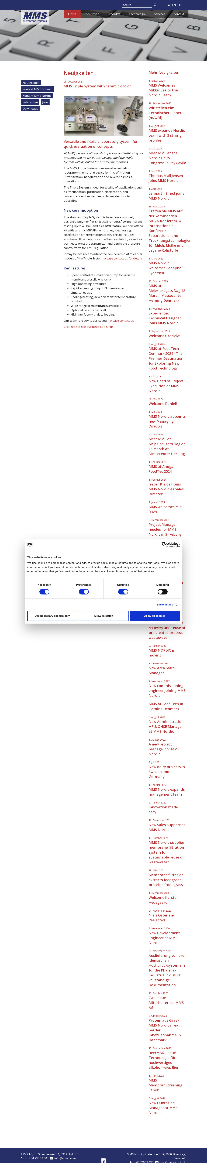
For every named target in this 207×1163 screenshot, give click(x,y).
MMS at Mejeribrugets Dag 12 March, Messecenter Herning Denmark (167, 293)
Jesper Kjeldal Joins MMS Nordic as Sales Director (166, 489)
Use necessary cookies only (52, 615)
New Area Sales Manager (162, 670)
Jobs (45, 102)
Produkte (114, 14)
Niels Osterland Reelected (162, 917)
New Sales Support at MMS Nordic (167, 827)
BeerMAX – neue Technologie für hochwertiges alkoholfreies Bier (164, 1060)
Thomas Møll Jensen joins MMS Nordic (166, 178)
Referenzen (30, 102)
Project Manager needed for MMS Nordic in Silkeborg (165, 529)
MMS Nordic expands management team (167, 792)
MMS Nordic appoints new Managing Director (167, 421)
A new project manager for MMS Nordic (164, 749)
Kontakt (179, 14)
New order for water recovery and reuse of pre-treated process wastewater (167, 630)
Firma (72, 14)
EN (174, 5)
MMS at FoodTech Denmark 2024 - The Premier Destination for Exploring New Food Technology (166, 358)
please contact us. (122, 321)
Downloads (30, 109)
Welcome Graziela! (164, 335)
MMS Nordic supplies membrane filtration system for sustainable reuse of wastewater (167, 852)
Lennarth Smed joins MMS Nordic (166, 196)
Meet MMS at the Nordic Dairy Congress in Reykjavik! (167, 158)
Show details (165, 604)
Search (155, 5)
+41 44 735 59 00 (36, 1158)
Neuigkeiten (31, 83)
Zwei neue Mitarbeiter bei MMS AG (166, 1002)
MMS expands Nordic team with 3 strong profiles (167, 135)
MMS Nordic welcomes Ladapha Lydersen (165, 268)
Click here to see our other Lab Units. (89, 327)
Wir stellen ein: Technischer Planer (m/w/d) (165, 112)
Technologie (137, 14)
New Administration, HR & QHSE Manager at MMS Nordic (166, 726)
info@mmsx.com (65, 1158)
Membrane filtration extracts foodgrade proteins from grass (166, 880)
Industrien (92, 14)
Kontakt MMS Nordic (37, 96)
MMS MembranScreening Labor (165, 1085)
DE (179, 5)
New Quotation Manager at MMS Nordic (163, 1107)
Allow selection (103, 615)
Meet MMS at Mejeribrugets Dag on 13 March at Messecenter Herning (167, 446)
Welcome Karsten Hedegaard (164, 900)
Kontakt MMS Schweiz (38, 89)
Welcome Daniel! (163, 403)
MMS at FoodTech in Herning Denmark (166, 706)
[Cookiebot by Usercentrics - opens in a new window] (164, 544)
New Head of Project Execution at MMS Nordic (166, 386)
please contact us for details (123, 258)
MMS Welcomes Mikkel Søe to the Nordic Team (163, 90)
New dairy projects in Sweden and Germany (167, 771)
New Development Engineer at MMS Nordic (164, 938)
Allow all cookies (154, 615)
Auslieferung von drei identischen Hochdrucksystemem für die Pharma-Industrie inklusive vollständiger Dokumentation (167, 970)
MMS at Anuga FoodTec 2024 (161, 469)
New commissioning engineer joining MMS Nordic (167, 690)
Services (159, 14)
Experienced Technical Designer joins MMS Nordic (165, 318)
